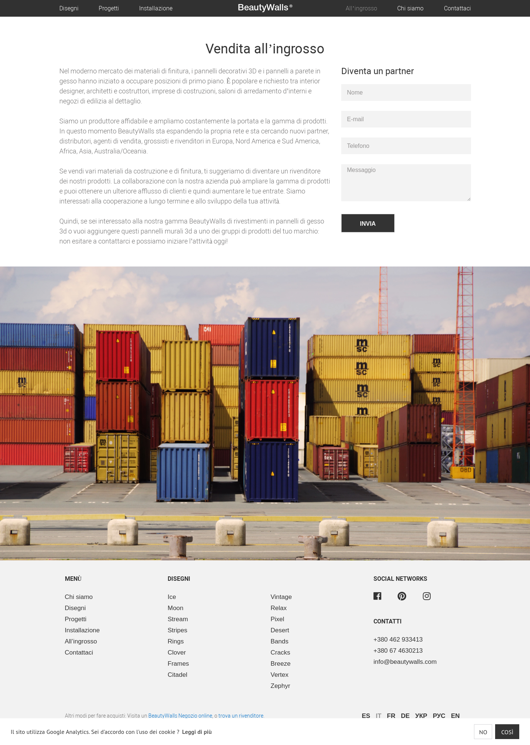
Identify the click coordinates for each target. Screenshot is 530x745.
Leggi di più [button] (197, 731)
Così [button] (507, 732)
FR (391, 715)
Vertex (280, 674)
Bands (280, 641)
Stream (178, 619)
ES (366, 715)
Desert (280, 630)
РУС (439, 715)
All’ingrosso (361, 8)
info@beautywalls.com (405, 661)
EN (455, 715)
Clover (177, 652)
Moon (176, 608)
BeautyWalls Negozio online (180, 716)
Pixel (277, 619)
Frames (178, 663)
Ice (172, 596)
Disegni (69, 8)
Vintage (281, 596)
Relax (279, 608)
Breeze (281, 663)
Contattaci (457, 8)
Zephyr (280, 685)
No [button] (483, 732)
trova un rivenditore (240, 716)
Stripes (177, 630)
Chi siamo (410, 8)
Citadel (177, 674)
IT (378, 715)
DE (405, 715)
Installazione (155, 8)
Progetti (109, 8)
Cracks (280, 652)
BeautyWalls (265, 8)
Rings (176, 641)
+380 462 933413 (398, 639)
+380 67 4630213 (398, 650)
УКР (421, 715)
